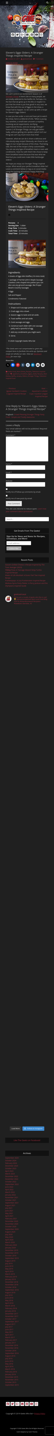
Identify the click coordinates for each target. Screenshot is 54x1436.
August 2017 (10, 1324)
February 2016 (11, 1371)
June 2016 (9, 1361)
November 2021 (11, 1197)
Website (9, 481)
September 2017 (12, 1321)
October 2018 (10, 1287)
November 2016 (11, 1348)
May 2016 (9, 1364)
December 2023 (11, 1166)
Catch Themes (32, 1432)
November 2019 (11, 1253)
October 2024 (10, 1160)
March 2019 (10, 1274)
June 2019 (9, 1266)
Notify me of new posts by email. (19, 498)
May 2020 (9, 1237)
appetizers (16, 374)
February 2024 (11, 1163)
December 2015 (11, 1377)
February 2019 (11, 1276)
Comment (10, 435)
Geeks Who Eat (26, 1428)
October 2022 (10, 1181)
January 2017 (10, 1342)
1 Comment (39, 59)
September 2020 (12, 1229)
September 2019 (12, 1258)
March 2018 (10, 1305)
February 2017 (11, 1340)
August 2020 (10, 1232)
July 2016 (9, 1358)
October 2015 (10, 1382)
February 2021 (11, 1218)
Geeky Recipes (38, 374)
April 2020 (9, 1239)
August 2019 (10, 1261)
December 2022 (11, 1176)
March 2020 (10, 1242)
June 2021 (9, 1210)
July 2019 (9, 1263)
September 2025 (12, 1158)
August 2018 (10, 1292)
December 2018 (11, 1282)
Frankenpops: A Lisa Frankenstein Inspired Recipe (25, 580)
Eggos (30, 374)
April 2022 (9, 1189)
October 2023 (10, 1168)
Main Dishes (21, 372)
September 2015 (12, 1385)
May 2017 (9, 1332)
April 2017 (9, 1335)
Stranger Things (12, 96)
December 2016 (11, 1345)
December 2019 (11, 1250)
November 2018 (11, 1284)
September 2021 (12, 1203)
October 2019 (10, 1255)
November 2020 (11, 1224)
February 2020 (11, 1245)
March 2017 (10, 1337)
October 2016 (10, 1350)
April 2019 (9, 1271)
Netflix (13, 376)
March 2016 (10, 1369)
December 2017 (11, 1313)
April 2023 (9, 1171)
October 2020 (10, 1226)
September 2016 (12, 1353)
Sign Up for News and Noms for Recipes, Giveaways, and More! (25, 537)
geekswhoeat (27, 59)
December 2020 (11, 1221)
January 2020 (10, 1247)
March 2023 (10, 1173)
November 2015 (11, 1379)
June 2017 (9, 1329)
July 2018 (9, 1295)
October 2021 (10, 1200)
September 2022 (12, 1184)
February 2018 (11, 1308)
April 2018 (9, 1303)
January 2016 (10, 1374)
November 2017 (11, 1316)
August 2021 (10, 1205)
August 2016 (10, 1356)
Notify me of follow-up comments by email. (23, 492)
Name (9, 464)
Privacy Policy (39, 1413)
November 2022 (11, 1179)
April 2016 (9, 1366)
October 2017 (10, 1319)
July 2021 (9, 1208)
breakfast (24, 374)
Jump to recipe (12, 62)
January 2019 (10, 1279)
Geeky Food (12, 372)
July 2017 (9, 1327)
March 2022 (10, 1192)
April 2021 (9, 1216)
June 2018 (9, 1298)
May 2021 (9, 1213)
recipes (19, 376)
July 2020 (9, 1234)
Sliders (24, 376)
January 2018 (10, 1311)
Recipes (28, 372)
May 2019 (9, 1269)
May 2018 (9, 1300)
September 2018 (12, 1290)
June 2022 (9, 1187)
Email (9, 472)
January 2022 (10, 1195)
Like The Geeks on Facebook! (27, 1140)
